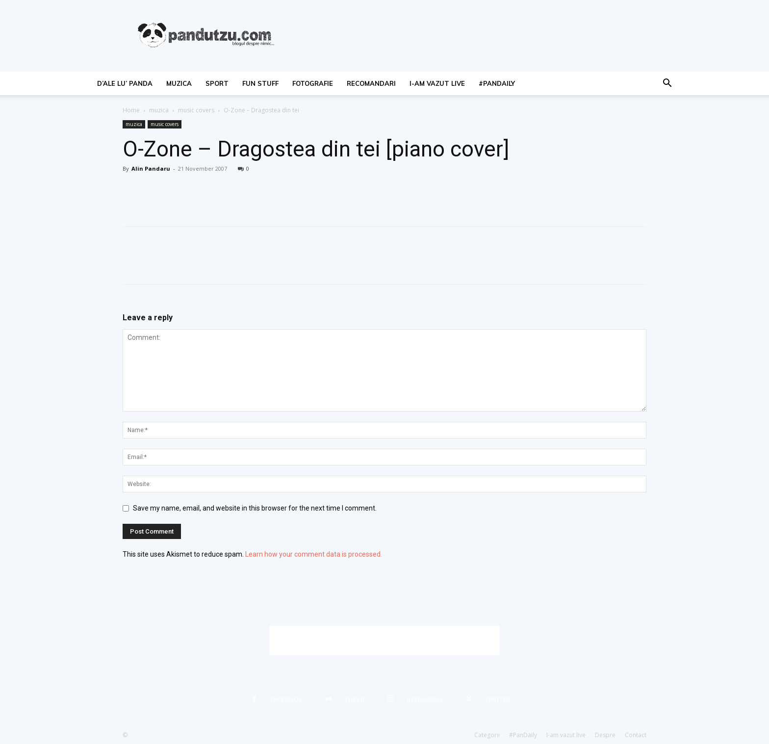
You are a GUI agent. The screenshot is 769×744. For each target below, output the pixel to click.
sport (217, 83)
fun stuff (260, 83)
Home (131, 110)
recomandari (371, 83)
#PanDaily (497, 83)
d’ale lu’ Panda (125, 83)
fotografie (312, 83)
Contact (635, 735)
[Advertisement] (384, 640)
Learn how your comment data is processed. (313, 554)
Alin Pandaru (150, 168)
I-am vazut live (437, 83)
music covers (196, 110)
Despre (605, 735)
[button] (667, 84)
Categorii (487, 735)
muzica (179, 83)
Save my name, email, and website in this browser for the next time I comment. (255, 508)
